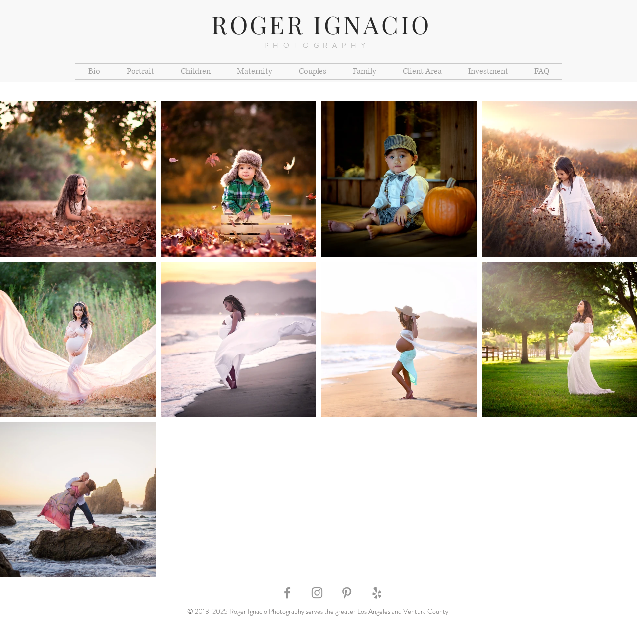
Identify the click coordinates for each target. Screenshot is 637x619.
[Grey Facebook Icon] (287, 592)
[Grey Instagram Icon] (317, 592)
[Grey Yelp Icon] (376, 592)
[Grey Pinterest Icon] (346, 592)
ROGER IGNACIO (322, 24)
